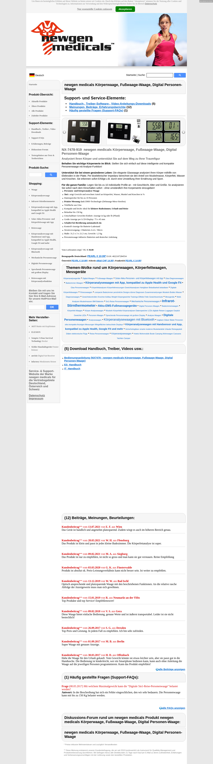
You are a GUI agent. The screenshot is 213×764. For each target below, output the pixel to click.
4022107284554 (119, 256)
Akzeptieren (125, 9)
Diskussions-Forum (39, 149)
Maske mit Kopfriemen (43, 326)
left (64, 132)
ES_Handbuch (73, 364)
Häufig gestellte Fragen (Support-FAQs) (96, 110)
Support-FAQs (37, 138)
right (183, 132)
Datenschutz (151, 4)
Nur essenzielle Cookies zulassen (94, 9)
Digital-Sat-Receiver (43, 356)
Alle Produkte (37, 111)
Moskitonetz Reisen (43, 361)
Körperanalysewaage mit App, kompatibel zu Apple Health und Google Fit (44, 210)
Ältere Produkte (38, 106)
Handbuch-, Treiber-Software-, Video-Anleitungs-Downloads (110, 103)
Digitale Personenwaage (41, 263)
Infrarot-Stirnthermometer (43, 201)
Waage (34, 189)
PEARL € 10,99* (96, 256)
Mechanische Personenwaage (44, 257)
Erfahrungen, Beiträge (41, 144)
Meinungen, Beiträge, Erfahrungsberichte (97, 107)
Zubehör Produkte (39, 115)
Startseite (131, 75)
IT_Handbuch (72, 368)
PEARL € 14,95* (133, 260)
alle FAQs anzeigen (173, 707)
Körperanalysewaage (40, 195)
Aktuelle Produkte (39, 101)
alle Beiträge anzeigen (172, 669)
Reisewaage (36, 228)
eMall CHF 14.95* (105, 260)
